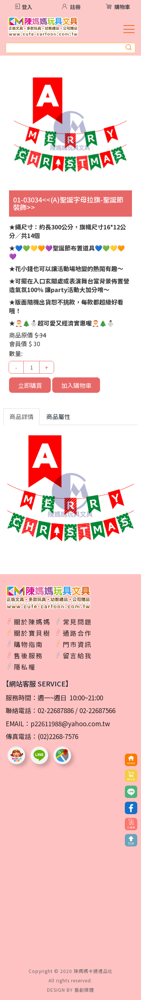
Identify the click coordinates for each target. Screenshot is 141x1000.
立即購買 (30, 385)
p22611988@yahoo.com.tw (70, 723)
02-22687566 (97, 710)
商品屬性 (58, 416)
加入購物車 (76, 385)
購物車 (122, 7)
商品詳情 (21, 416)
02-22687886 (56, 710)
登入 (27, 7)
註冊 (75, 7)
